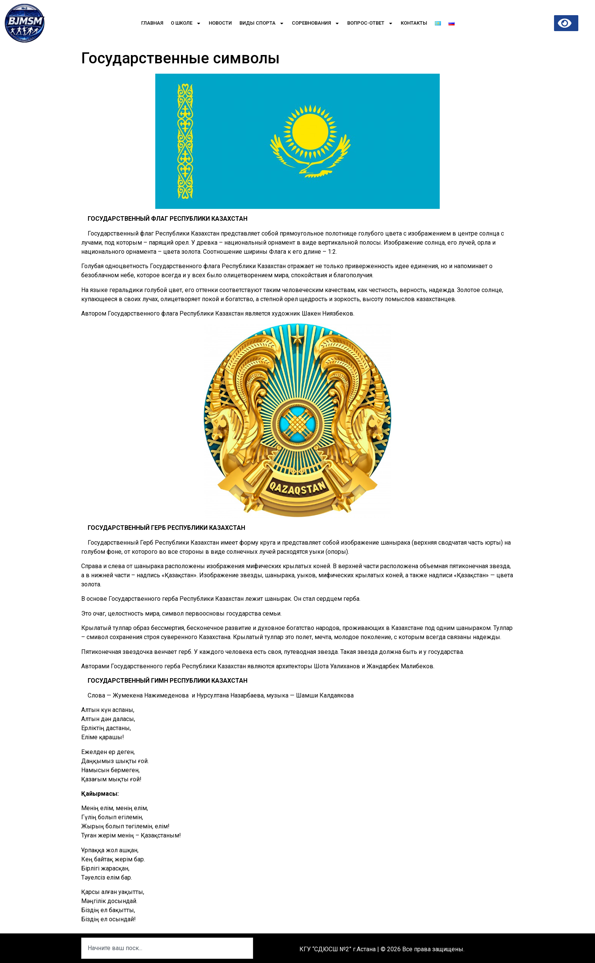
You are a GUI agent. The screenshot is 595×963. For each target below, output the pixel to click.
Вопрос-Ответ (370, 23)
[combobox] (167, 948)
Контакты (414, 23)
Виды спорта (261, 23)
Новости (220, 23)
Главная (152, 23)
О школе (186, 23)
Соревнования (316, 23)
